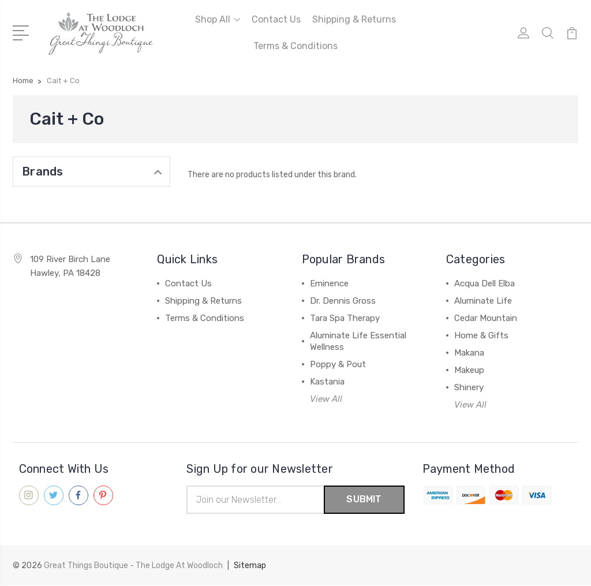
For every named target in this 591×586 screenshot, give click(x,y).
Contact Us (276, 19)
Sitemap (250, 566)
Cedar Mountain (485, 318)
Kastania (327, 381)
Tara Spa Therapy (345, 318)
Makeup (469, 370)
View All (326, 399)
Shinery (469, 387)
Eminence (329, 283)
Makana (469, 353)
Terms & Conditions (295, 45)
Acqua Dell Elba (484, 283)
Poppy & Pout (338, 364)
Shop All (217, 19)
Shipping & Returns (354, 19)
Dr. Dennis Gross (343, 301)
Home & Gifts (481, 335)
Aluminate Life (483, 301)
